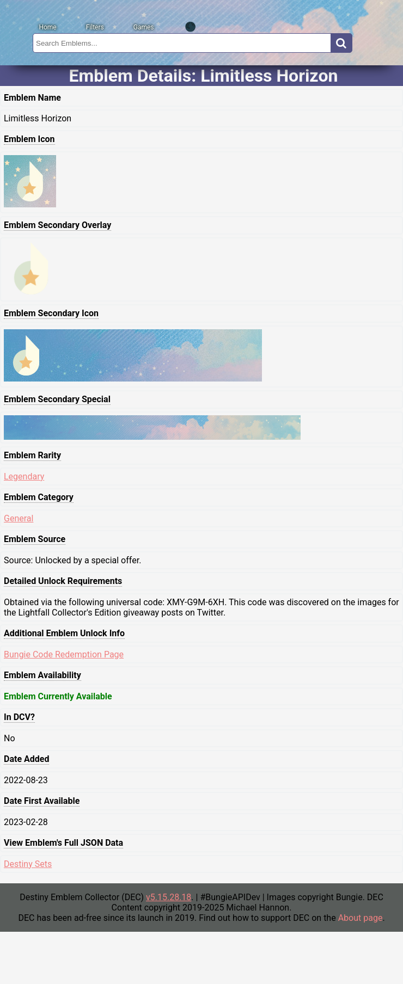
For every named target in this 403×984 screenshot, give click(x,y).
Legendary (24, 476)
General (18, 518)
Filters (95, 27)
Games (143, 27)
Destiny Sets (28, 864)
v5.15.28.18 (168, 897)
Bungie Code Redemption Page (64, 654)
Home (47, 27)
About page (360, 918)
